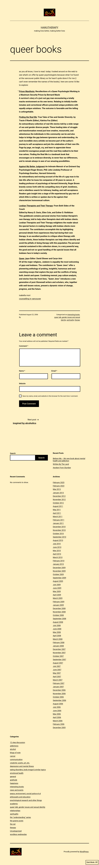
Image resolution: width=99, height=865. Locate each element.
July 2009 (57, 585)
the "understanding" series (20, 817)
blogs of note (15, 753)
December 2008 (59, 608)
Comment (23, 346)
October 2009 (58, 574)
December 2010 (59, 527)
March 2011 (57, 516)
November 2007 (59, 653)
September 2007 (59, 659)
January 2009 (58, 605)
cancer (12, 756)
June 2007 (57, 670)
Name (22, 371)
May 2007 (57, 673)
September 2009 (59, 578)
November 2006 (59, 694)
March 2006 (57, 721)
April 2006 (57, 717)
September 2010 (59, 537)
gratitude (13, 780)
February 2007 (58, 683)
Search (13, 453)
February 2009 (58, 602)
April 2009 (57, 595)
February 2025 (58, 482)
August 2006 (58, 704)
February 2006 (58, 724)
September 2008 (59, 619)
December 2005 (59, 727)
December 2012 (59, 496)
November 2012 (59, 499)
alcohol (13, 749)
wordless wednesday (18, 834)
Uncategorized (16, 831)
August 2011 (58, 506)
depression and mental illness (22, 766)
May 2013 (57, 489)
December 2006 (59, 690)
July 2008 (57, 625)
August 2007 (58, 663)
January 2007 (58, 687)
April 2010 (57, 554)
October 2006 (58, 697)
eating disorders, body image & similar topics (28, 770)
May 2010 (57, 551)
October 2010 (58, 534)
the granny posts (16, 821)
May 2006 (57, 714)
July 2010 (57, 544)
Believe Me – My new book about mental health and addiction (69, 459)
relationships (15, 811)
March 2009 (57, 598)
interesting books (73, 315)
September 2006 (59, 700)
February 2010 (58, 561)
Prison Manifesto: (27, 91)
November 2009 (59, 571)
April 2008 (57, 636)
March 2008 (57, 639)
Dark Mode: (92, 862)
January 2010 (58, 564)
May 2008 (57, 632)
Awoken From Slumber (62, 468)
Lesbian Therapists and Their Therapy (36, 206)
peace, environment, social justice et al (25, 794)
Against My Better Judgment (32, 166)
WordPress (84, 852)
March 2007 (57, 680)
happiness (14, 783)
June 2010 (57, 547)
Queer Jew (24, 258)
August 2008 (58, 622)
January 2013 (58, 493)
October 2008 (58, 615)
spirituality (70, 320)
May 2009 (57, 591)
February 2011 (58, 520)
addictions (14, 746)
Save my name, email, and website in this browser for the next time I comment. (50, 396)
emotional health (16, 773)
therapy (77, 320)
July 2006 (57, 707)
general (13, 776)
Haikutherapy (49, 27)
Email (54, 371)
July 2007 (57, 666)
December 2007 (59, 649)
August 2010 (58, 540)
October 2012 (58, 503)
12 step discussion (17, 742)
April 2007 (57, 677)
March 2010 (57, 557)
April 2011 (57, 513)
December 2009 (59, 568)
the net (12, 824)
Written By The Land (61, 464)
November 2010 (59, 530)
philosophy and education (20, 797)
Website (22, 383)
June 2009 (57, 588)
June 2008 (57, 629)
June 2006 (57, 711)
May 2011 (57, 510)
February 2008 (58, 642)
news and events (16, 790)
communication (16, 759)
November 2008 (59, 612)
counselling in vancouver (30, 299)
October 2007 (58, 656)
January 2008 (58, 646)
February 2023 (58, 486)
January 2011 (58, 523)
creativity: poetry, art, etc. (20, 763)
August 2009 (58, 581)
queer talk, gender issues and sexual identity (27, 807)
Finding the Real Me (28, 117)
